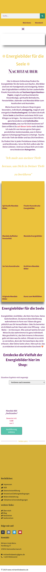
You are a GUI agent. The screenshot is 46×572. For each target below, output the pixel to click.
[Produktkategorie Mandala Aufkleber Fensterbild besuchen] (12, 226)
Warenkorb (39, 23)
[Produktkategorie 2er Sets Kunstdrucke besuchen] (12, 255)
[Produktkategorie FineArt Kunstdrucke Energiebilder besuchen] (34, 196)
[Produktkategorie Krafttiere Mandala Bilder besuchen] (34, 256)
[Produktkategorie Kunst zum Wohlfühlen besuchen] (34, 285)
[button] (23, 29)
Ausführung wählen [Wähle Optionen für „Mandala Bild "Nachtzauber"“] (11, 430)
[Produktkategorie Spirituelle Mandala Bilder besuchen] (12, 196)
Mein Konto (27, 23)
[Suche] (42, 16)
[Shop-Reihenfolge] (27, 382)
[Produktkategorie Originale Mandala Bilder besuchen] (12, 287)
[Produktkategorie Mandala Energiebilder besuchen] (34, 225)
